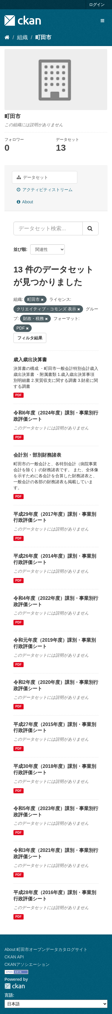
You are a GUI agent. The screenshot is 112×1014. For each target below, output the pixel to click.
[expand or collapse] (102, 21)
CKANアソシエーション (27, 964)
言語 (8, 995)
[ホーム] (7, 37)
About (25, 201)
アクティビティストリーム (45, 189)
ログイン (97, 4)
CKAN (14, 986)
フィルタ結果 (29, 338)
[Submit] (90, 228)
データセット (32, 177)
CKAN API (14, 956)
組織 (22, 37)
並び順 (19, 249)
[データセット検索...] (48, 228)
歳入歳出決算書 (30, 359)
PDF (18, 395)
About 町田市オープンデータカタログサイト (46, 949)
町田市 (43, 37)
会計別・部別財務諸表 (37, 455)
